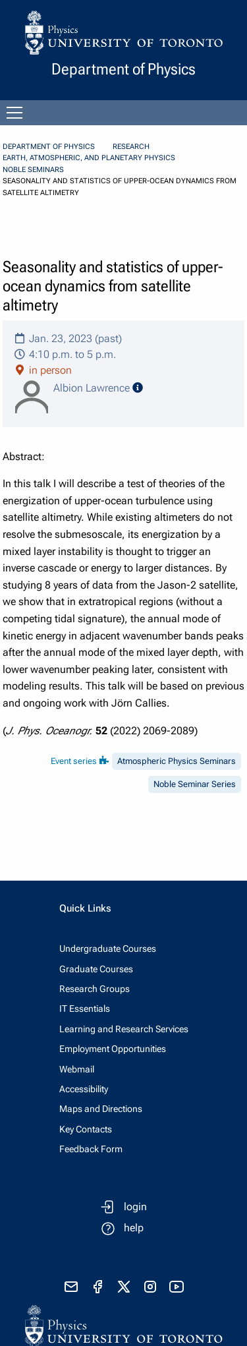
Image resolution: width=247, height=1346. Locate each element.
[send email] (71, 1287)
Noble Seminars (33, 169)
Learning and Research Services (123, 1029)
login (135, 1206)
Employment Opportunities (112, 1048)
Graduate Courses (96, 969)
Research (131, 146)
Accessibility (83, 1089)
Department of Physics (49, 146)
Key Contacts (85, 1129)
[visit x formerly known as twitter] (124, 1287)
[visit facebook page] (97, 1287)
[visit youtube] (176, 1287)
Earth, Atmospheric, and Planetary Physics (89, 158)
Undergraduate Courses (107, 948)
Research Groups (94, 988)
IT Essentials (84, 1008)
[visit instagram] (150, 1287)
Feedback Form (91, 1149)
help (134, 1227)
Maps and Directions (100, 1108)
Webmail (76, 1069)
